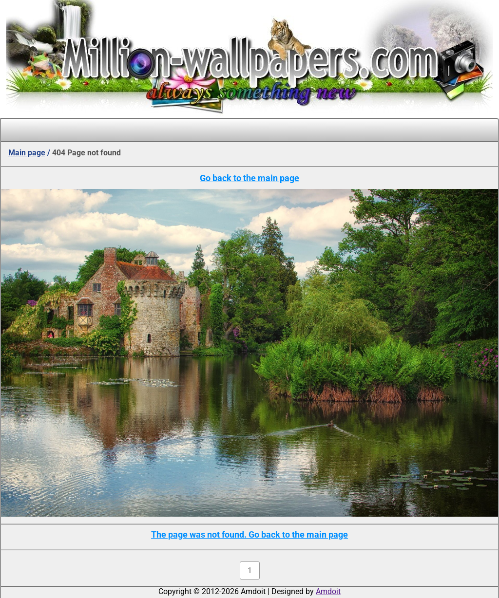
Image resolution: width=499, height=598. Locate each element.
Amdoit (328, 591)
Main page (26, 152)
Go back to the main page (249, 178)
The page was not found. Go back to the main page (249, 534)
